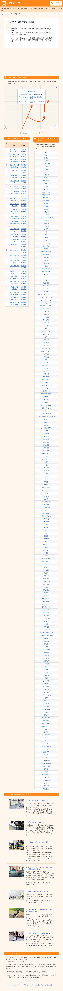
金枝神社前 (46, 342)
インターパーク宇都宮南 (46, 217)
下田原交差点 (46, 163)
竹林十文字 (46, 612)
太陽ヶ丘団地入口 (46, 269)
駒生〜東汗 (14, 245)
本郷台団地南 (46, 220)
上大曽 (46, 587)
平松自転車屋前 (46, 504)
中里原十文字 (46, 331)
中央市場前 (46, 570)
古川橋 (46, 749)
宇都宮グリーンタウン (46, 306)
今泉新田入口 (46, 598)
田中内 (46, 203)
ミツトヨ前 (46, 468)
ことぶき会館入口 (46, 428)
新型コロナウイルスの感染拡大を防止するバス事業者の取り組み (39, 868)
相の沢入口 (46, 263)
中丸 (46, 360)
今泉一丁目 (46, 584)
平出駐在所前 (46, 630)
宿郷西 (46, 419)
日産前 (46, 158)
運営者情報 (49, 985)
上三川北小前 (46, 243)
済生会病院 (46, 610)
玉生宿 (46, 345)
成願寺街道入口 (46, 516)
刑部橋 (46, 402)
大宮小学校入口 (46, 695)
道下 (46, 698)
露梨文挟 (46, 715)
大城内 (46, 431)
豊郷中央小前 (46, 780)
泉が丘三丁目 (46, 735)
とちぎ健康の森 (46, 414)
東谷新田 (46, 178)
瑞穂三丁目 (46, 442)
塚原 (46, 547)
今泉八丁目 (46, 601)
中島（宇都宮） (46, 308)
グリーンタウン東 (46, 300)
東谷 (46, 172)
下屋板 (46, 473)
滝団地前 (46, 661)
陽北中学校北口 (46, 561)
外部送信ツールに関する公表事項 (31, 985)
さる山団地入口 (46, 453)
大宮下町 (46, 689)
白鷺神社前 (46, 789)
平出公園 (46, 652)
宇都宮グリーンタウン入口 (46, 294)
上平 (46, 337)
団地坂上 (46, 729)
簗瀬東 (46, 536)
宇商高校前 (46, 615)
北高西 (46, 772)
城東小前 (46, 576)
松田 (46, 328)
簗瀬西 (46, 573)
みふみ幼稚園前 (46, 726)
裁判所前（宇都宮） (46, 763)
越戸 (46, 564)
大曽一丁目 (46, 627)
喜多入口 (46, 701)
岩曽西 (46, 783)
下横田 (46, 169)
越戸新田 (46, 567)
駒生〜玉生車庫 (14, 266)
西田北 (46, 189)
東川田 (46, 499)
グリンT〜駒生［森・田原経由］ (14, 193)
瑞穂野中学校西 (46, 746)
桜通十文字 (46, 388)
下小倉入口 (46, 320)
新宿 (46, 533)
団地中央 (46, 777)
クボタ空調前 (46, 618)
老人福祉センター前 (46, 385)
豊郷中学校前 (46, 718)
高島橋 (46, 209)
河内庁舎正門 (46, 604)
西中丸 (46, 399)
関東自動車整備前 (46, 394)
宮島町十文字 (46, 581)
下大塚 (46, 712)
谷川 (46, 530)
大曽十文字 (46, 550)
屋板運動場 (46, 513)
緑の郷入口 (46, 215)
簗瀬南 (46, 624)
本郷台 (46, 186)
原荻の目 (46, 706)
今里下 (46, 325)
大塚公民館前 (46, 760)
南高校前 (46, 175)
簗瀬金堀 (46, 433)
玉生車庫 (46, 703)
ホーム (4, 14)
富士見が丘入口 (46, 490)
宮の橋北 (46, 422)
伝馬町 (46, 647)
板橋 (46, 382)
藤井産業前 (46, 686)
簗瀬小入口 (46, 578)
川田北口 (46, 510)
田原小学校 (46, 283)
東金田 (46, 291)
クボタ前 (46, 476)
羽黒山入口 (46, 334)
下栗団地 (46, 436)
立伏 (46, 266)
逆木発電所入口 (46, 379)
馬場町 (46, 638)
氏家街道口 (46, 692)
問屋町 (46, 684)
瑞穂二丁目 (46, 445)
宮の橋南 (46, 226)
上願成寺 (46, 664)
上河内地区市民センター (46, 632)
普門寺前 (46, 786)
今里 (46, 479)
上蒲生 (46, 161)
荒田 (46, 155)
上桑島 (46, 456)
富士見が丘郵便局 (46, 405)
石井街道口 (46, 246)
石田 (46, 183)
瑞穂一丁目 (46, 448)
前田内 (46, 229)
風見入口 (46, 340)
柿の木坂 (46, 485)
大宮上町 (46, 311)
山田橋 (46, 755)
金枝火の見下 (46, 709)
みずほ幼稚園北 (46, 365)
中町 (46, 666)
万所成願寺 (46, 198)
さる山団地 (46, 450)
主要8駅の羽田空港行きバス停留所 (37, 891)
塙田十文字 (46, 544)
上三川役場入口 (46, 672)
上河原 (46, 465)
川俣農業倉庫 (46, 766)
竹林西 (46, 553)
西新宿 (46, 527)
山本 (46, 556)
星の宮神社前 (46, 649)
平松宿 (46, 493)
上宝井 (46, 280)
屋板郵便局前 (46, 507)
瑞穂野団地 (46, 439)
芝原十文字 (46, 752)
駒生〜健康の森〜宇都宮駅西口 (14, 223)
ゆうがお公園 (46, 558)
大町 (46, 152)
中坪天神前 (46, 200)
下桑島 (46, 524)
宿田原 (46, 274)
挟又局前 (46, 519)
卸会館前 (46, 539)
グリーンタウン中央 (46, 297)
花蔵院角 (46, 595)
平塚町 (46, 206)
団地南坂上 (46, 590)
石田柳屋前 (46, 180)
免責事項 (43, 985)
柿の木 (46, 260)
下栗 (46, 462)
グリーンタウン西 (46, 303)
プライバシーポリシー (16, 985)
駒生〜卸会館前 (14, 250)
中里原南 (46, 675)
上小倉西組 (46, 314)
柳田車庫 (46, 655)
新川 (46, 541)
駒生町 (46, 396)
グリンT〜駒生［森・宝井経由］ (14, 211)
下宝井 (46, 757)
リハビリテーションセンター (46, 416)
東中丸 (46, 371)
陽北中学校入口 (46, 408)
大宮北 (46, 166)
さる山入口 (46, 681)
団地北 (46, 732)
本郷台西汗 (46, 223)
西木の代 (46, 237)
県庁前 (46, 425)
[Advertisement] (31, 61)
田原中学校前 (46, 774)
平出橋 (46, 669)
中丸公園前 (46, 377)
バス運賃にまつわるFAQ (33, 822)
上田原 (46, 277)
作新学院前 (46, 354)
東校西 (46, 249)
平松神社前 (46, 496)
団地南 (46, 593)
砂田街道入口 (46, 502)
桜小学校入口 (46, 391)
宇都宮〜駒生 (14, 170)
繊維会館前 (46, 470)
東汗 (46, 234)
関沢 (46, 738)
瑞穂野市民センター (46, 252)
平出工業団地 (46, 348)
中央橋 (46, 362)
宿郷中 (46, 482)
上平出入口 (46, 257)
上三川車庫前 (46, 192)
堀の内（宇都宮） (46, 351)
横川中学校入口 (46, 459)
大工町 (46, 743)
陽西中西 (46, 374)
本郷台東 (46, 212)
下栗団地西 (46, 522)
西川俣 (46, 769)
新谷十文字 (46, 286)
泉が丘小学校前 (46, 723)
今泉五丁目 (46, 254)
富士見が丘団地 (46, 487)
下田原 (46, 288)
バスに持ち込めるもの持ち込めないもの (38, 933)
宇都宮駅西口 (46, 195)
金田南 (46, 368)
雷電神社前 (46, 658)
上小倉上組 (46, 317)
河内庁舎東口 (46, 607)
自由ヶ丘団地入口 (46, 271)
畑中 (46, 240)
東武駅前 (46, 621)
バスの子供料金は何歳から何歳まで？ (38, 800)
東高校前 (46, 357)
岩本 (46, 740)
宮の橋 (46, 644)
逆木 (46, 411)
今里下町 (46, 323)
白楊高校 (46, 641)
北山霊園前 (46, 720)
